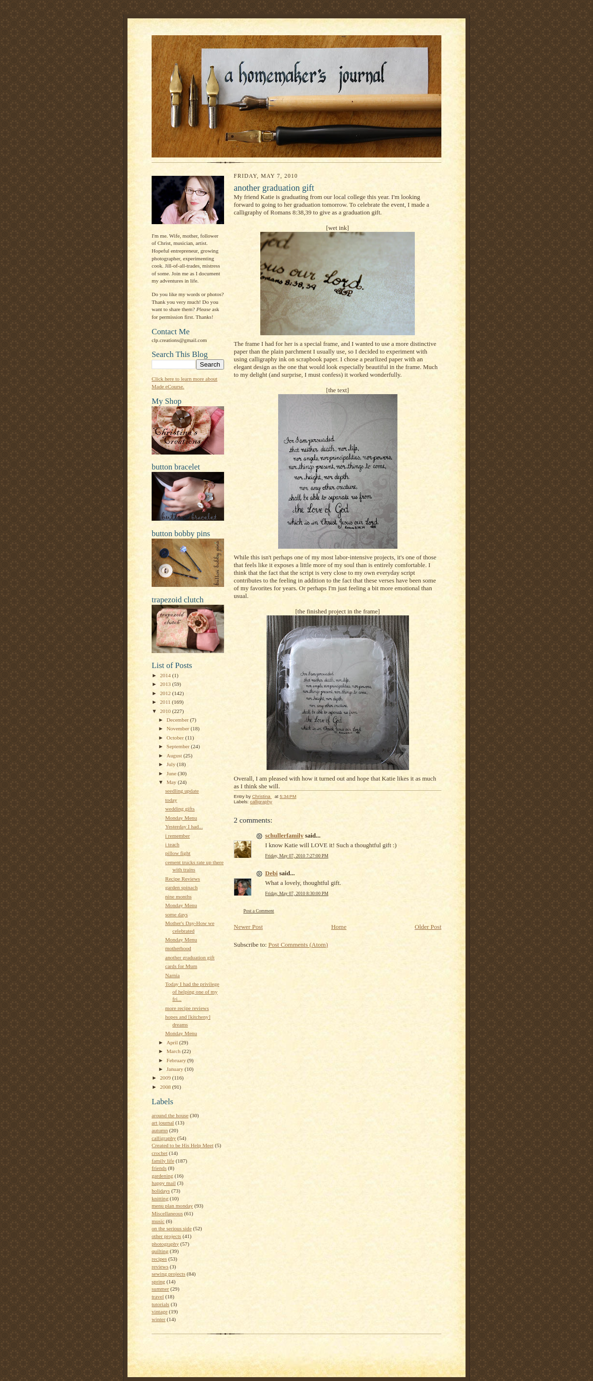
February (177, 1060)
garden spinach (181, 887)
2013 (166, 684)
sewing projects (168, 1274)
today (171, 800)
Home (339, 926)
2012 (166, 693)
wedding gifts (180, 809)
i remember (177, 836)
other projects (166, 1236)
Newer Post (248, 926)
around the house (170, 1115)
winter (159, 1319)
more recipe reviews (187, 1008)
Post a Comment (258, 910)
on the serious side (172, 1228)
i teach (172, 844)
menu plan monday (172, 1206)
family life (163, 1161)
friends (159, 1168)
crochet (160, 1153)
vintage (160, 1311)
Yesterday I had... (184, 826)
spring (158, 1281)
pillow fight (177, 853)
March (174, 1051)
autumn (160, 1130)
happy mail (164, 1183)
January (176, 1069)
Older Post (428, 926)
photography (165, 1244)
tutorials (160, 1304)
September (179, 746)
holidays (161, 1191)
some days (176, 914)
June (172, 773)
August (175, 755)
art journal (163, 1122)
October (176, 737)
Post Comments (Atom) (298, 944)
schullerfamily (284, 835)
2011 (166, 702)
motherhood (178, 948)
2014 (166, 675)
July (172, 764)
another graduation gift (189, 957)
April (173, 1042)
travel (158, 1296)
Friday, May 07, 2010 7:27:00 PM (296, 855)
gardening (162, 1176)
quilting (160, 1251)
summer (160, 1289)
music (158, 1221)
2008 (166, 1087)
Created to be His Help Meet (182, 1145)
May (172, 782)
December (178, 720)
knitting (160, 1198)
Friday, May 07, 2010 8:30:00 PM (296, 893)
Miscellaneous (167, 1213)
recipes (159, 1259)
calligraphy (164, 1138)
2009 (166, 1078)
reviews (160, 1266)
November (179, 728)
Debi (271, 873)
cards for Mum (181, 966)
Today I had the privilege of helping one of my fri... (192, 991)
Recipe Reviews (182, 879)
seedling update (182, 791)
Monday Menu (181, 818)
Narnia (172, 975)
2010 (166, 711)
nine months (178, 896)
